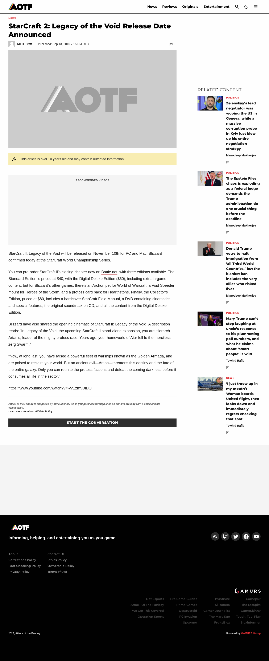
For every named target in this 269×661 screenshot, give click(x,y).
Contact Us (55, 554)
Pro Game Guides (183, 599)
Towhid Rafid (235, 360)
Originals (190, 7)
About (13, 554)
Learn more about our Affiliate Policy (30, 411)
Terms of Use (57, 572)
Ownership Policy (60, 566)
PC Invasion (188, 616)
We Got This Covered (148, 611)
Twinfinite (222, 599)
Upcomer (190, 622)
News (152, 7)
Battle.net (109, 272)
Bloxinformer (250, 622)
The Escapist (251, 605)
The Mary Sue (219, 616)
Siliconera (222, 605)
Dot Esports (155, 599)
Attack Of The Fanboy (147, 605)
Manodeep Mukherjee (241, 155)
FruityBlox (222, 622)
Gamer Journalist (216, 611)
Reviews (169, 7)
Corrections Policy (22, 560)
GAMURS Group (251, 633)
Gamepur (253, 599)
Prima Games (186, 605)
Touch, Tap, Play (248, 616)
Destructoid (188, 611)
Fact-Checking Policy (24, 566)
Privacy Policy (18, 572)
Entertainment (216, 7)
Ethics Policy (57, 560)
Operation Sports (151, 616)
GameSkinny (251, 611)
